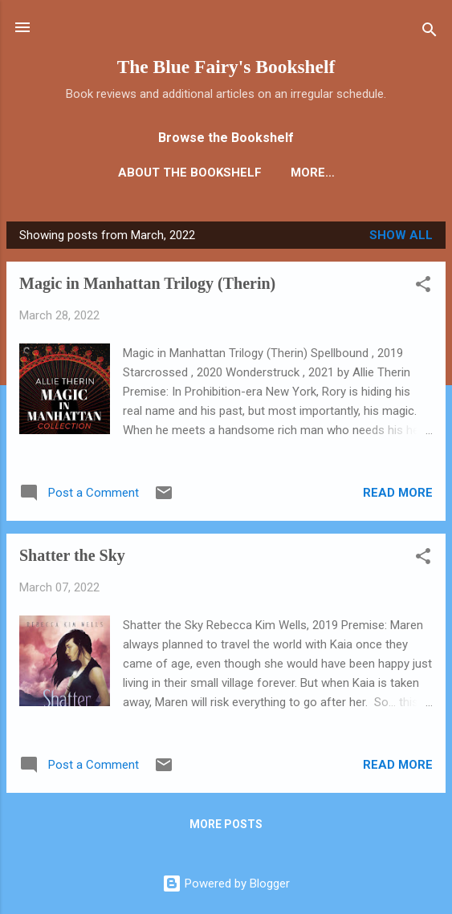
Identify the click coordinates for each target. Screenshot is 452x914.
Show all (401, 235)
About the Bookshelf (190, 172)
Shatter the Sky (72, 555)
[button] (423, 286)
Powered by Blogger (226, 883)
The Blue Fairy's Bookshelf (226, 66)
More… (313, 172)
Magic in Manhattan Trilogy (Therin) (147, 283)
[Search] (429, 32)
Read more (398, 492)
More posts (226, 824)
